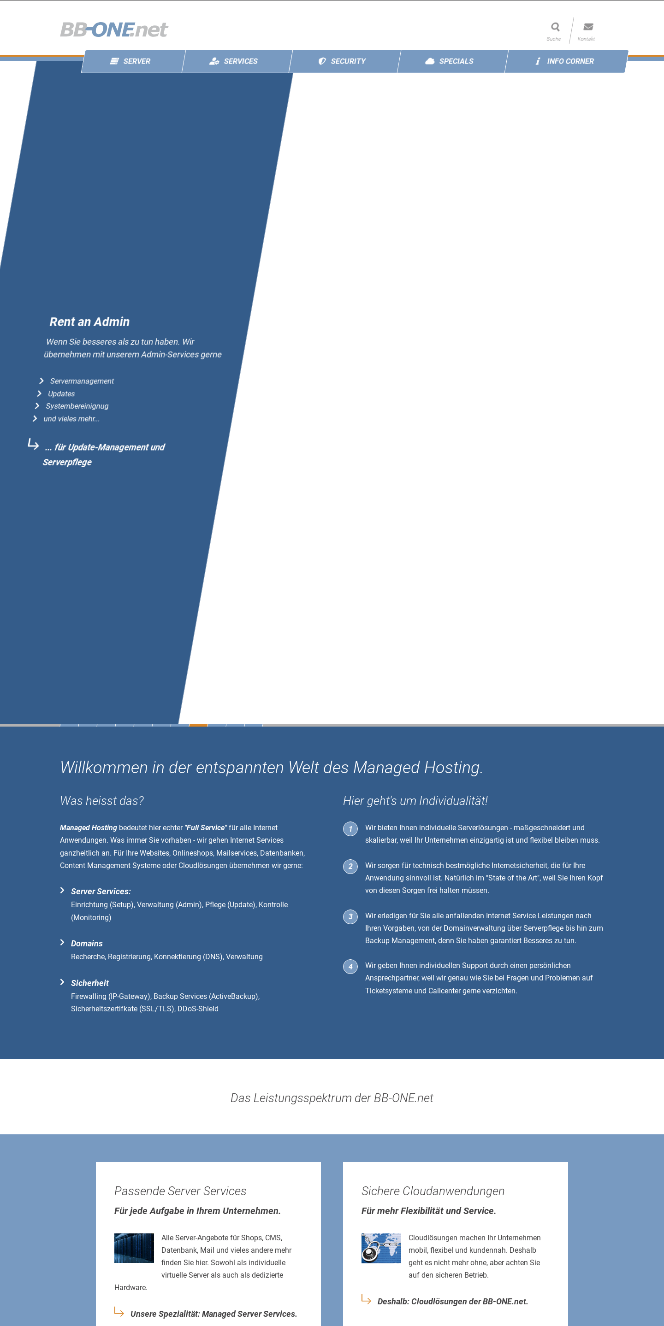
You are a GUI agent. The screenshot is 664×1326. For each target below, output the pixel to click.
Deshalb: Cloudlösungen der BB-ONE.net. (453, 1301)
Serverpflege (543, 928)
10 (235, 725)
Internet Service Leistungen (530, 915)
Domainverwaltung (474, 928)
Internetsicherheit (519, 865)
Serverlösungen (483, 827)
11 (253, 725)
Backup (377, 940)
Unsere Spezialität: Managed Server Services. (213, 1314)
